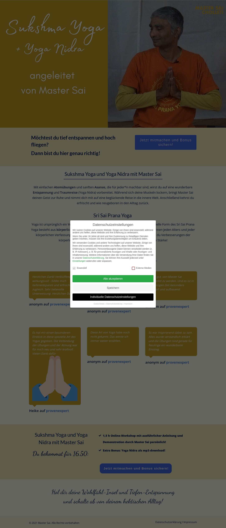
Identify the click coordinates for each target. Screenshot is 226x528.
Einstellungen (79, 255)
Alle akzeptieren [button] (113, 272)
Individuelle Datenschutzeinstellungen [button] (113, 291)
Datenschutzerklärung (93, 252)
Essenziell (80, 262)
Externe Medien (141, 262)
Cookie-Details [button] (99, 298)
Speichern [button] (113, 282)
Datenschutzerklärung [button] (114, 298)
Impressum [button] (128, 298)
